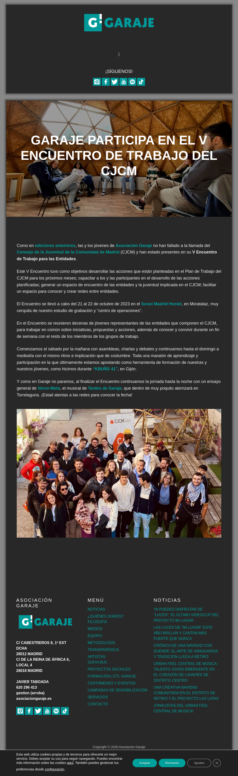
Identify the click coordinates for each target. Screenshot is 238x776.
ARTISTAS (97, 657)
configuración (74, 769)
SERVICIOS (98, 697)
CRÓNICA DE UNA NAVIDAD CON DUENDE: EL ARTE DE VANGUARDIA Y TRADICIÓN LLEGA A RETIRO (186, 651)
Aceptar (141, 763)
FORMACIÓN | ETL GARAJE (112, 676)
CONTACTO (98, 704)
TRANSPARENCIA (103, 650)
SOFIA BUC (97, 662)
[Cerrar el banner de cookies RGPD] (216, 763)
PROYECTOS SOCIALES (109, 669)
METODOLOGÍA (101, 643)
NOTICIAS (96, 609)
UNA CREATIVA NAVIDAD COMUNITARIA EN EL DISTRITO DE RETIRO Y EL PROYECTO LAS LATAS (186, 692)
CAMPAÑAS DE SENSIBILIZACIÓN (117, 690)
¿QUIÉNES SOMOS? (106, 616)
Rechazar (170, 763)
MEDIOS (95, 629)
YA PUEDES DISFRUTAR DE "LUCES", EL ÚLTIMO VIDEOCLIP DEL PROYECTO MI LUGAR (186, 614)
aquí (85, 763)
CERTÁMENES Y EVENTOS (112, 683)
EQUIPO (95, 636)
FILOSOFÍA (97, 622)
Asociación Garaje (119, 23)
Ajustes (198, 763)
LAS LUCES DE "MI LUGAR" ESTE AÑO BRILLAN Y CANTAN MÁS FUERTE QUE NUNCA (183, 633)
